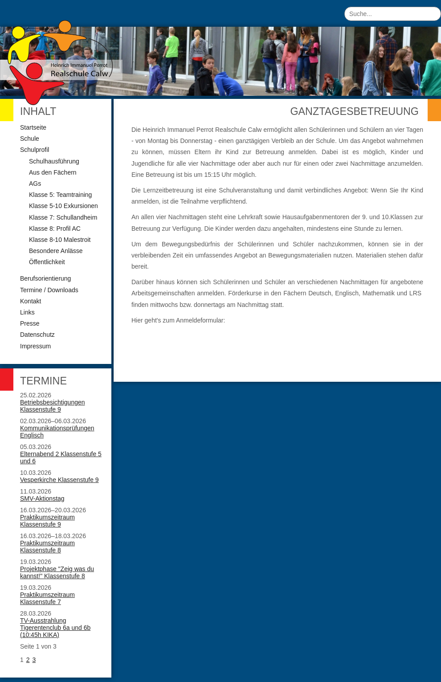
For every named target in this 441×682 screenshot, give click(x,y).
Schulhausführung (54, 161)
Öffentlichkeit (47, 261)
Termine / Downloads (49, 290)
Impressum (35, 346)
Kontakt (30, 301)
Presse (30, 323)
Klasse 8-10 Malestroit (60, 239)
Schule (29, 138)
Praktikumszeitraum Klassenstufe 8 (47, 546)
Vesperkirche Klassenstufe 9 (59, 479)
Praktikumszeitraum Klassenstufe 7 (47, 598)
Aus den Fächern (53, 172)
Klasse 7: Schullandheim (63, 217)
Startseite (33, 127)
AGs (35, 183)
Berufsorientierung (45, 278)
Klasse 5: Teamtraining (60, 194)
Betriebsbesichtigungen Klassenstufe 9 (52, 406)
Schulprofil (34, 149)
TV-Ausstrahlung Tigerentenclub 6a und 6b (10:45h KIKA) (55, 627)
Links (27, 312)
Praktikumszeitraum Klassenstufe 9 (47, 521)
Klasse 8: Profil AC (55, 228)
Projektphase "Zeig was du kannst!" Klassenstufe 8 (57, 572)
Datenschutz (37, 334)
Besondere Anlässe (56, 250)
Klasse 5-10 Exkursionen (63, 205)
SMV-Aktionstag (42, 498)
